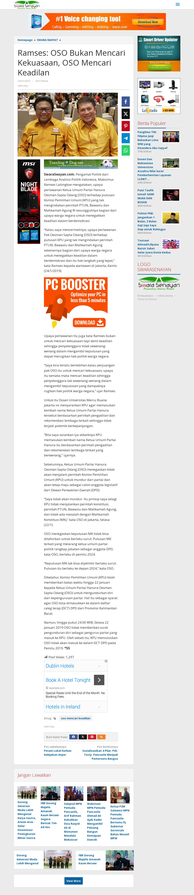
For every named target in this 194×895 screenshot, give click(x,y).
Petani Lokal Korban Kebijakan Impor (61, 750)
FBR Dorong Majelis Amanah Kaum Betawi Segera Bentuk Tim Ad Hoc (50, 815)
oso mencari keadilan (75, 718)
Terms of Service (147, 299)
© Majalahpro (146, 295)
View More (73, 881)
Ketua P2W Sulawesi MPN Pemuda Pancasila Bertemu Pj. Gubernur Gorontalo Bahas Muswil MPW (119, 822)
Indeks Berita (165, 295)
